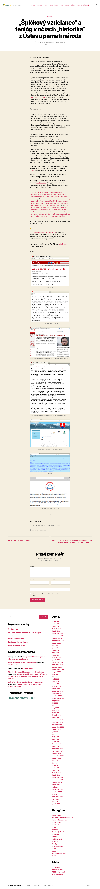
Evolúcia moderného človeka (18, 642)
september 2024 (58, 669)
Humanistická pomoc (59, 820)
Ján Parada (43, 530)
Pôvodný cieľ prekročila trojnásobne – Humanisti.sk (26, 672)
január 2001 (56, 804)
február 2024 (56, 686)
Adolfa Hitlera (41, 183)
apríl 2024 (55, 681)
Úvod (54, 848)
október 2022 (57, 724)
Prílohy (54, 844)
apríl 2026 (55, 624)
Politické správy (57, 839)
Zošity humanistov (58, 856)
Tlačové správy (57, 846)
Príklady (55, 841)
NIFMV (32, 170)
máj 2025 (55, 650)
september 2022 (58, 727)
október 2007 (57, 792)
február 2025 (56, 657)
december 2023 (57, 691)
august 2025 (56, 643)
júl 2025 (55, 645)
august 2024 (56, 672)
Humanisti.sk (17, 885)
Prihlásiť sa (56, 867)
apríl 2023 (55, 710)
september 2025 (58, 640)
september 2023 (58, 698)
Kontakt (46, 5)
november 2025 (57, 636)
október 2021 (56, 753)
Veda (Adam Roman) (59, 853)
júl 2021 (55, 760)
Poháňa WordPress (48, 885)
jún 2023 (55, 705)
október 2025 (57, 638)
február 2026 (56, 628)
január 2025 (56, 660)
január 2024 (56, 688)
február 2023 (56, 715)
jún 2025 (55, 648)
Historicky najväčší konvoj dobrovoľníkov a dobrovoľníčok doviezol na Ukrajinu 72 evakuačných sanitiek (27, 676)
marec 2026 (56, 626)
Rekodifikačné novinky (16, 638)
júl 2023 (55, 703)
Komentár (33, 566)
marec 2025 (56, 655)
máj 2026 (55, 621)
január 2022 (56, 746)
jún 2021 (55, 763)
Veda (54, 851)
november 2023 (57, 693)
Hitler (38, 530)
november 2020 (57, 780)
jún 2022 (55, 734)
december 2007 (57, 789)
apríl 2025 (55, 652)
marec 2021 (56, 770)
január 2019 (56, 784)
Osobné (55, 836)
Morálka (55, 829)
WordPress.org (57, 874)
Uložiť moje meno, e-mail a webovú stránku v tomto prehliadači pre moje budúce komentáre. (49, 594)
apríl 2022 (55, 739)
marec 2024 (56, 684)
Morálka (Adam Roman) (60, 832)
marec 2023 (56, 712)
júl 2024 (55, 674)
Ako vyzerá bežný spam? (16, 645)
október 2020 (57, 782)
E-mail (53, 579)
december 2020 (57, 777)
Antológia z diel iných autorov (62, 817)
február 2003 (56, 794)
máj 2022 (55, 736)
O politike (50, 16)
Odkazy (67, 5)
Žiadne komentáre (51, 44)
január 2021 (56, 775)
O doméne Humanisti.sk (56, 5)
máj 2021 (55, 765)
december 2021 (57, 748)
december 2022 (57, 720)
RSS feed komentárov (59, 872)
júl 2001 (55, 801)
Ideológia (55, 824)
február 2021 (56, 772)
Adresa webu (33, 586)
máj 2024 (55, 679)
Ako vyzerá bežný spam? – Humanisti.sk (22, 662)
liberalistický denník (38, 97)
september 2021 (58, 756)
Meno (32, 579)
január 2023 (56, 717)
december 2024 (57, 662)
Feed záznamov (57, 869)
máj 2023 (55, 708)
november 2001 (57, 799)
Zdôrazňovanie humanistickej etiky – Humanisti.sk (25, 682)
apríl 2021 (55, 768)
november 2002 (57, 796)
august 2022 (56, 729)
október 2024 (57, 667)
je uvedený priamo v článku (47, 42)
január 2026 (56, 631)
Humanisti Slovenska (36, 5)
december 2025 (57, 633)
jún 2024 (55, 676)
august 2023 (56, 700)
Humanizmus (56, 822)
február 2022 (56, 744)
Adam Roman (56, 815)
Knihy (54, 827)
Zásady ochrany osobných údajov (80, 5)
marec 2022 (56, 741)
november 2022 (57, 722)
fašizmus (34, 530)
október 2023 (57, 696)
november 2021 (57, 751)
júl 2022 (55, 732)
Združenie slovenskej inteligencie (44, 232)
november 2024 (57, 664)
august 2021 (56, 758)
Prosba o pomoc (13, 629)
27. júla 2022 (61, 42)
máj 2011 (55, 787)
